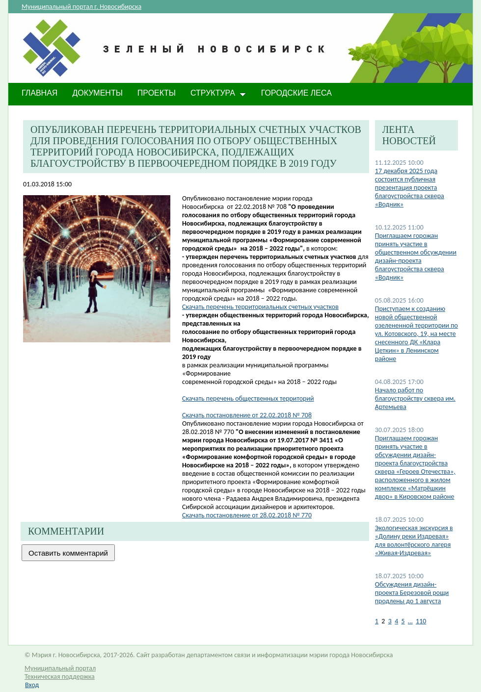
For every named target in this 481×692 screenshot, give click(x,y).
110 (421, 621)
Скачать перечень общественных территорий (248, 398)
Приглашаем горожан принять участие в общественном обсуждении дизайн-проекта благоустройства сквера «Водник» (415, 256)
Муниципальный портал (60, 668)
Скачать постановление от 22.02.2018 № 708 (247, 415)
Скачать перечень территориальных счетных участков (260, 307)
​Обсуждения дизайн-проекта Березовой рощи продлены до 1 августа (412, 592)
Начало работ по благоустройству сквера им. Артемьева (415, 398)
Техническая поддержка (60, 676)
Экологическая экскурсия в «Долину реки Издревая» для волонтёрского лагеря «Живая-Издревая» (414, 540)
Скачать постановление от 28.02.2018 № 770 (247, 515)
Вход (32, 685)
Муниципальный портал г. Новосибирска (81, 6)
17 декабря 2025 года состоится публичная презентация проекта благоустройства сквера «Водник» (409, 187)
